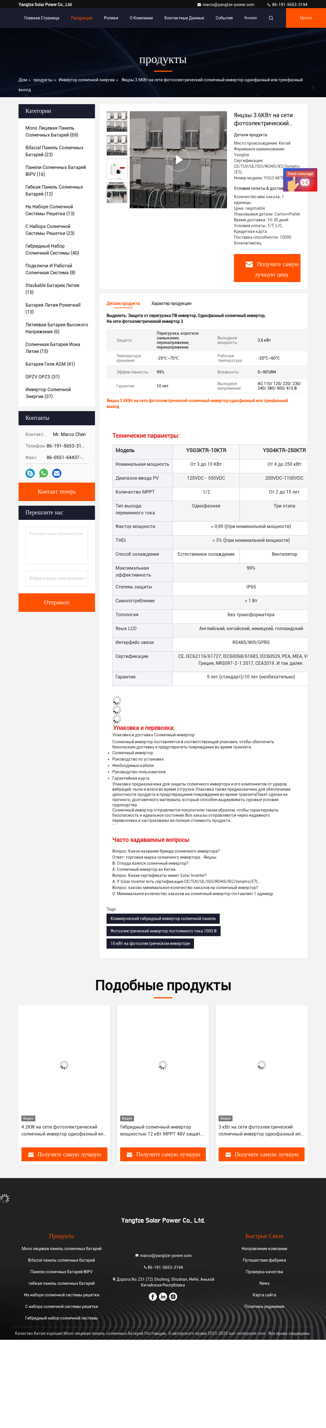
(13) (49, 210)
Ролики (111, 18)
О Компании (141, 18)
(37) (48, 393)
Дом (23, 80)
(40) (52, 249)
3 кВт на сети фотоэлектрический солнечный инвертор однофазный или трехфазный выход (261, 1131)
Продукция (81, 18)
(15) (52, 289)
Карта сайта (264, 1295)
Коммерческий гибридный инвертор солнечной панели (163, 918)
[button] (42, 1078)
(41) (50, 364)
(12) (54, 190)
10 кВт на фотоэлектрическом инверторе (150, 943)
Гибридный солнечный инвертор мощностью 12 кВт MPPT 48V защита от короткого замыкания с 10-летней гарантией (161, 1131)
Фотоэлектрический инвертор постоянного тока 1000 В (164, 931)
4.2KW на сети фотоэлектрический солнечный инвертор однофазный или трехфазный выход (63, 1131)
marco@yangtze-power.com (226, 4)
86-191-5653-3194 (287, 4)
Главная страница (41, 18)
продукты (42, 80)
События (224, 18)
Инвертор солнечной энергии (87, 80)
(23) (54, 151)
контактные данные (184, 18)
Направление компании (264, 1248)
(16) (55, 171)
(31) (42, 377)
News (264, 1283)
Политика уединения (264, 1306)
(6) (56, 328)
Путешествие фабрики (264, 1260)
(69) (51, 131)
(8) (50, 269)
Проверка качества (264, 1271)
